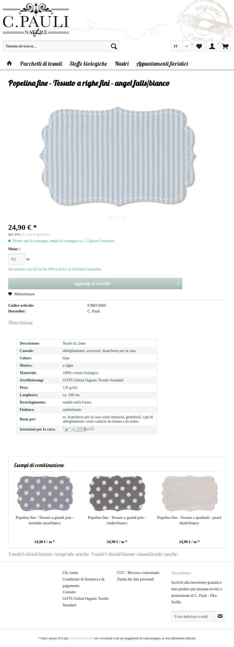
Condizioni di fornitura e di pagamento (83, 582)
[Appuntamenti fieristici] (162, 63)
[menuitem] (61, 48)
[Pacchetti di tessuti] (41, 63)
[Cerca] (114, 46)
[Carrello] (225, 46)
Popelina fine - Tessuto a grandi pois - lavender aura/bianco (45, 520)
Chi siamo (70, 573)
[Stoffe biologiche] (88, 63)
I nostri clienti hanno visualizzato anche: (135, 553)
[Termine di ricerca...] (61, 46)
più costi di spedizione (35, 234)
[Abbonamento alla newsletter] (220, 616)
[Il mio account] (212, 46)
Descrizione (20, 322)
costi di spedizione (81, 638)
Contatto (69, 592)
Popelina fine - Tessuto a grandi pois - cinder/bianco (117, 520)
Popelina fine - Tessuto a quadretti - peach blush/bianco (189, 520)
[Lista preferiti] (198, 46)
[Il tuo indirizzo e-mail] (193, 616)
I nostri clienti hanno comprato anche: (49, 553)
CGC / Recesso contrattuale (138, 573)
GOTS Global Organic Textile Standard (86, 602)
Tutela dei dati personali (135, 579)
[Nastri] (121, 63)
